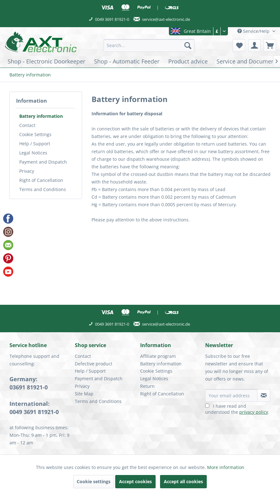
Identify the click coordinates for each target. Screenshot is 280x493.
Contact (27, 125)
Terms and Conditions (42, 189)
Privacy (26, 171)
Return (147, 386)
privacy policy (253, 412)
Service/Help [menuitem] (254, 31)
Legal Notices (33, 153)
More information (225, 467)
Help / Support (34, 144)
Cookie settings (93, 481)
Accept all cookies (183, 481)
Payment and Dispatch (43, 162)
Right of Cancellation (41, 180)
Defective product (93, 364)
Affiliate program (158, 356)
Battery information (41, 116)
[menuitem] (149, 45)
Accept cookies (135, 481)
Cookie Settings (35, 134)
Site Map (84, 394)
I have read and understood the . (237, 409)
